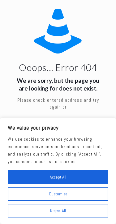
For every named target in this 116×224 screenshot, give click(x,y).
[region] (58, 171)
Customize (58, 194)
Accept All (58, 177)
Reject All (58, 210)
